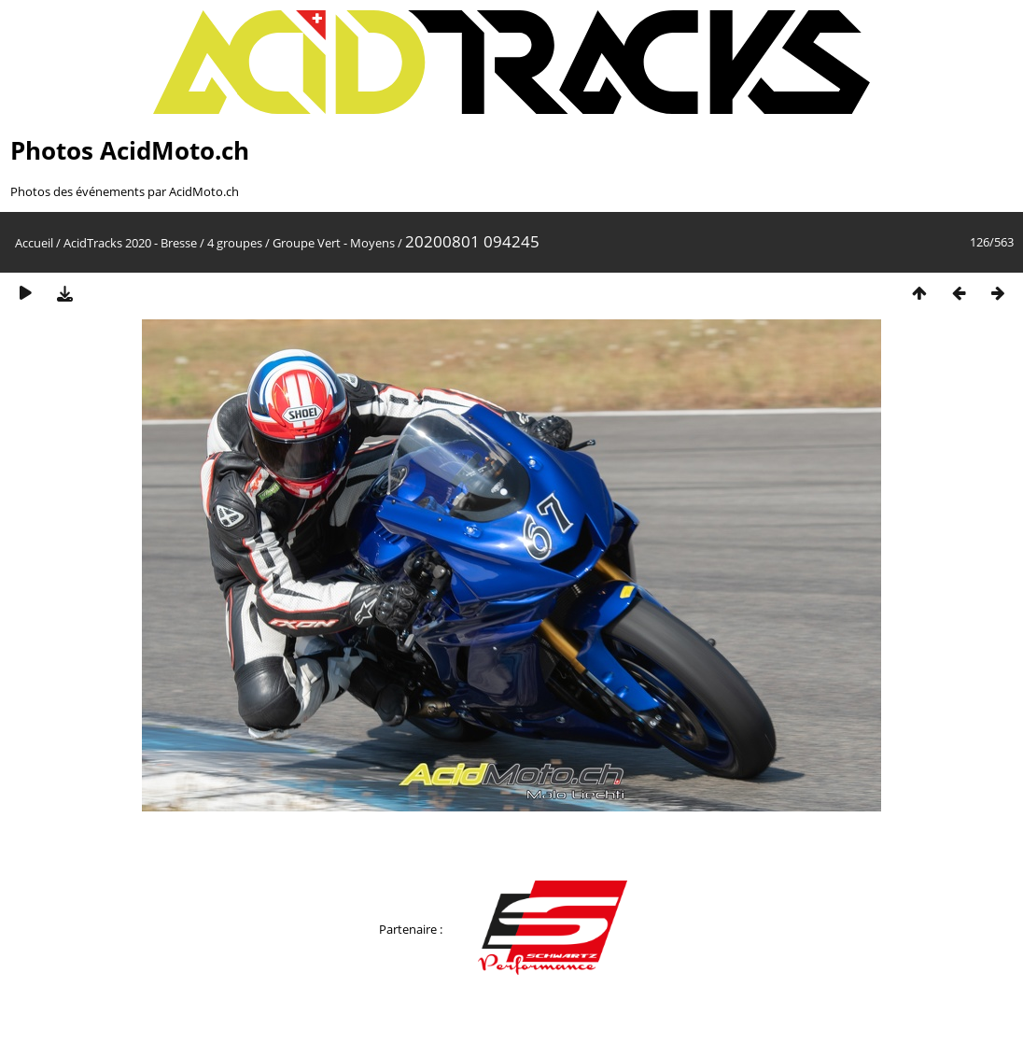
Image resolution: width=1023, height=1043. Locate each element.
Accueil (34, 242)
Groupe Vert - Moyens (334, 242)
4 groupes (234, 242)
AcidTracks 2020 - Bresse (130, 242)
